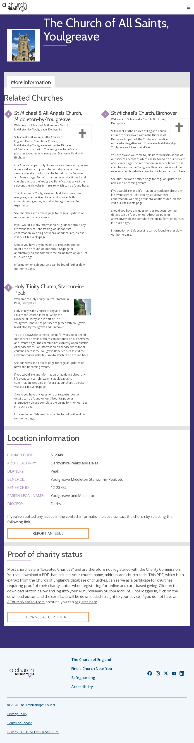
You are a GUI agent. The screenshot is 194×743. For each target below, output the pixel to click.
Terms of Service (19, 723)
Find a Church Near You (91, 668)
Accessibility (82, 686)
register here (86, 601)
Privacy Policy (17, 714)
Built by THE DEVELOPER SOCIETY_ (33, 732)
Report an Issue (48, 533)
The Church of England (91, 659)
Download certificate (48, 617)
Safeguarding (83, 677)
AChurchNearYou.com (97, 591)
